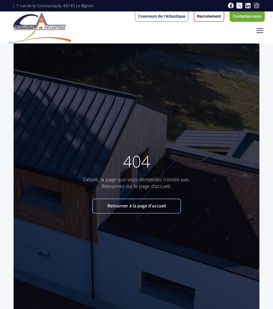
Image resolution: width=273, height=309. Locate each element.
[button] (260, 31)
